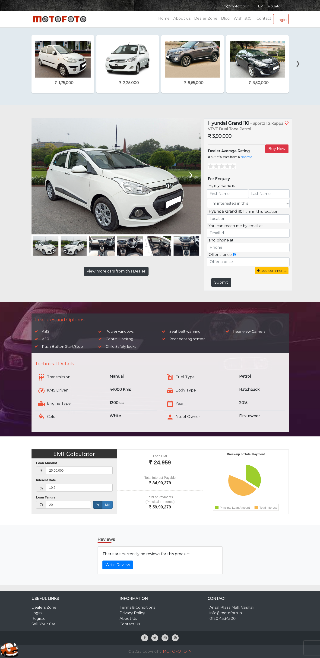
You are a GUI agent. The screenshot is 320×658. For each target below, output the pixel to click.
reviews (246, 157)
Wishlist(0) (243, 18)
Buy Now (276, 149)
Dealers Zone (44, 607)
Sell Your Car (43, 624)
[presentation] (298, 54)
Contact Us (130, 624)
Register (39, 618)
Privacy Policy (132, 613)
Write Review (117, 565)
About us (181, 18)
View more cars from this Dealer (116, 271)
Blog (225, 18)
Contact (264, 18)
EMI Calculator (269, 6)
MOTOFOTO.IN (177, 651)
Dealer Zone (205, 18)
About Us (128, 618)
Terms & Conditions (137, 607)
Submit (221, 282)
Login (281, 19)
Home (164, 18)
